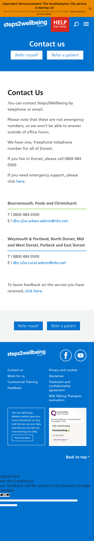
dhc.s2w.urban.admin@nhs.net (40, 221)
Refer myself (26, 55)
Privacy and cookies (63, 370)
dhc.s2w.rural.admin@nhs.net (39, 262)
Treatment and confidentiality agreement (59, 386)
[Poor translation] (6, 495)
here (20, 181)
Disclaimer (56, 376)
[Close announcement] (90, 8)
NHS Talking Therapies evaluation (65, 398)
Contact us (15, 370)
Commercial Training (23, 382)
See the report (60, 440)
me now (60, 23)
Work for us (16, 376)
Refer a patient (65, 55)
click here (33, 291)
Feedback (14, 388)
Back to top (77, 457)
